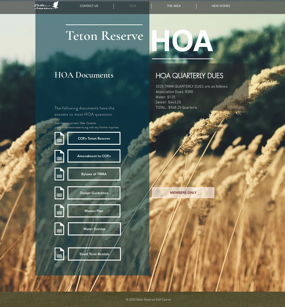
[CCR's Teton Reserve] (93, 138)
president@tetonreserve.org (71, 127)
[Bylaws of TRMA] (93, 174)
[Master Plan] (93, 210)
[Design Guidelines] (93, 192)
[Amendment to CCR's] (93, 156)
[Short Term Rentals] (94, 254)
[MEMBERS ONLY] (183, 192)
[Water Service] (94, 228)
